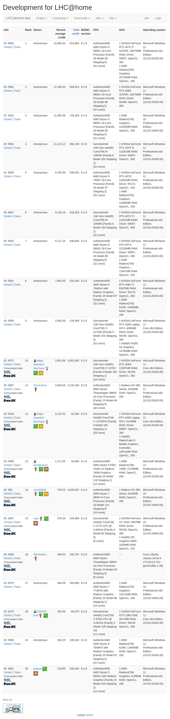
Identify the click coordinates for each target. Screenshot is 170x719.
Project (41, 18)
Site (113, 18)
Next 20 (7, 699)
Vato (36, 518)
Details (8, 47)
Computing (60, 18)
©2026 (85, 715)
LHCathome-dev (18, 18)
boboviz (37, 668)
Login (158, 18)
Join (146, 18)
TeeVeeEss (40, 385)
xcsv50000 (39, 489)
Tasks (17, 47)
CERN (89, 715)
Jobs (100, 18)
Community (82, 18)
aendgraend (40, 465)
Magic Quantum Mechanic (39, 364)
